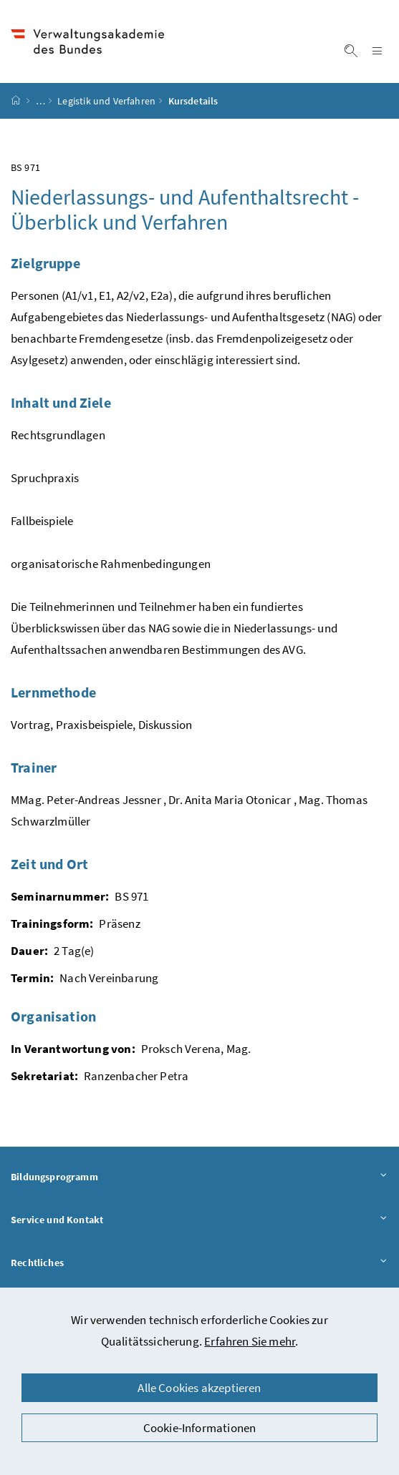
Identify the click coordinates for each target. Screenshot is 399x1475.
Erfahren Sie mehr (249, 1341)
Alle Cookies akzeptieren (199, 1388)
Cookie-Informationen (199, 1428)
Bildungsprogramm (199, 1176)
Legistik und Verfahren (106, 100)
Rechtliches (199, 1262)
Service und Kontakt (199, 1219)
